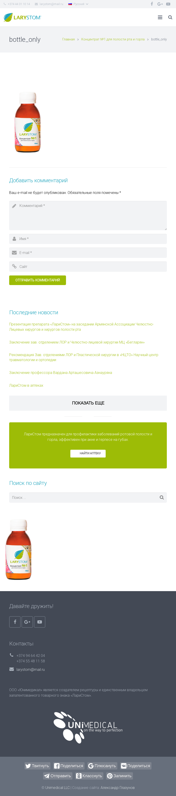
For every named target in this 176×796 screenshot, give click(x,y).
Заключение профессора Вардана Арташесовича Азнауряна (60, 372)
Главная (68, 39)
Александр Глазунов (118, 787)
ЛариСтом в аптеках (26, 385)
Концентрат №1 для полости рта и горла (113, 39)
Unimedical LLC (57, 787)
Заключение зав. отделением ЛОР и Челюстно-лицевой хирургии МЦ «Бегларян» (77, 342)
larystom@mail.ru (30, 669)
